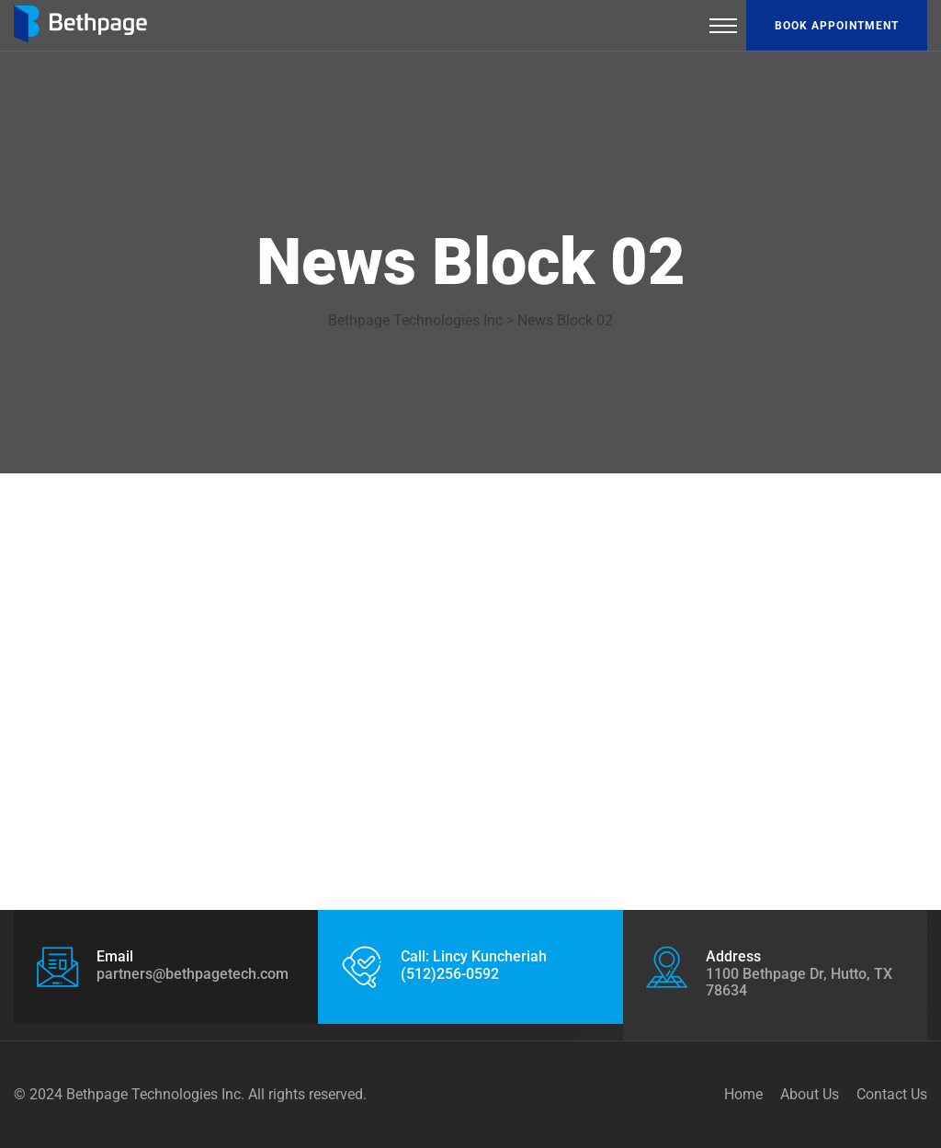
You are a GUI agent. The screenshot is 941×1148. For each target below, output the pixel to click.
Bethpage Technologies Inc (153, 1094)
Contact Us (891, 1094)
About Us (809, 1094)
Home (743, 1094)
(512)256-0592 (450, 974)
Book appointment (837, 25)
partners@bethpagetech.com (192, 974)
